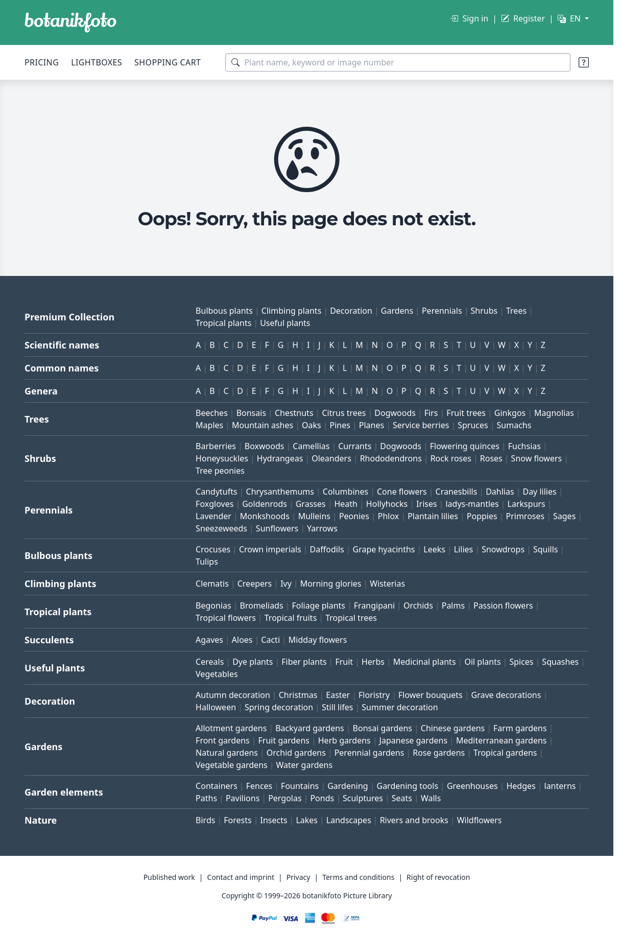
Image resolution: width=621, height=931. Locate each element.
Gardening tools (407, 786)
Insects (273, 820)
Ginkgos (510, 412)
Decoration (351, 310)
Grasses (311, 503)
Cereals (210, 661)
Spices (521, 661)
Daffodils (327, 549)
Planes (371, 425)
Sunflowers (277, 528)
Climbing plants (291, 310)
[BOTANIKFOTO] (70, 22)
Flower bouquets (430, 695)
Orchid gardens (296, 752)
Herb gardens (344, 740)
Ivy (286, 583)
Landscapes (348, 820)
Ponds (322, 798)
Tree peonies (220, 470)
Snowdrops (503, 549)
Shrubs (483, 310)
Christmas (298, 695)
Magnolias (554, 412)
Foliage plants (318, 605)
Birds (205, 820)
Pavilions (242, 798)
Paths (206, 798)
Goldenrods (264, 503)
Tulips (207, 561)
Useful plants (285, 323)
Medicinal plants (424, 661)
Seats (402, 798)
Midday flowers (318, 639)
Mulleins (314, 516)
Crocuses (213, 549)
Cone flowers (402, 491)
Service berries (421, 425)
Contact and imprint (240, 877)
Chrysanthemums (280, 491)
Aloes (242, 639)
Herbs (373, 661)
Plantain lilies (433, 516)
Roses (491, 458)
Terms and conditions (358, 877)
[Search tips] (584, 62)
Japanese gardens (413, 740)
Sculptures (363, 798)
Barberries (216, 446)
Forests (237, 820)
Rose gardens (439, 752)
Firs (431, 412)
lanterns (560, 786)
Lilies (463, 549)
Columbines (345, 491)
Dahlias (500, 491)
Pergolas (284, 798)
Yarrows (322, 528)
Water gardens (304, 765)
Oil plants (482, 661)
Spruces (473, 425)
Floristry (374, 695)
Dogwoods (395, 412)
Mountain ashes (262, 425)
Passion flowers (503, 605)
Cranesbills (456, 491)
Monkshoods (265, 516)
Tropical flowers (226, 617)
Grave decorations (506, 695)
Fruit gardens (283, 740)
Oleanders (331, 458)
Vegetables (217, 674)
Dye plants (252, 661)
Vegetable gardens (232, 765)
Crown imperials (270, 549)
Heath (345, 503)
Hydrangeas (280, 458)
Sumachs (514, 425)
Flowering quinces (464, 446)
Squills (545, 549)
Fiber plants (303, 661)
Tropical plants (223, 323)
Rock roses (451, 458)
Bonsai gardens (382, 728)
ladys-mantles (471, 503)
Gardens (397, 310)
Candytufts (216, 491)
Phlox (388, 516)
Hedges (520, 786)
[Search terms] (397, 62)
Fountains (300, 786)
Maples (209, 425)
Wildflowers (479, 820)
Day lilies (539, 491)
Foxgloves (214, 503)
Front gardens (223, 740)
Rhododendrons (391, 458)
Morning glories (331, 583)
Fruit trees (466, 412)
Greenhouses (472, 786)
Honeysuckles (222, 458)
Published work (169, 877)
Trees (516, 310)
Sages (564, 516)
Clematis (212, 583)
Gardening (347, 786)
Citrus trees (344, 412)
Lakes (307, 820)
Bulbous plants (224, 310)
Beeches (212, 412)
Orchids (418, 605)
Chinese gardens (453, 728)
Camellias (311, 446)
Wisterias (387, 583)
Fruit (344, 661)
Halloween (216, 707)
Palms (453, 605)
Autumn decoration (233, 695)
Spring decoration (279, 707)
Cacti (270, 639)
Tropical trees (351, 617)
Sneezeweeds (221, 528)
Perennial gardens (369, 752)
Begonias (213, 605)
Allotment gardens (231, 728)
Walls (431, 798)
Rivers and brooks (414, 820)
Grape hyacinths (384, 549)
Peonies (354, 516)
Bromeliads (261, 605)
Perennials (442, 310)
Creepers (254, 583)
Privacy (298, 877)
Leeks (434, 549)
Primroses (525, 516)
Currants (354, 446)
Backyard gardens (309, 728)
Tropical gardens (505, 752)
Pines (340, 425)
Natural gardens (227, 752)
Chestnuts (294, 412)
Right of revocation (438, 877)
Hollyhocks (387, 503)
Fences (259, 786)
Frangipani (374, 605)
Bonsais (251, 412)
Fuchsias (524, 446)
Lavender (213, 516)
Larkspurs (526, 503)
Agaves (209, 639)
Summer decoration (400, 707)
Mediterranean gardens (501, 740)
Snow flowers (536, 458)
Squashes (560, 661)
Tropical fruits (291, 617)
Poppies (482, 516)
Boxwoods (264, 446)
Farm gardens (520, 728)
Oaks (311, 425)
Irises (426, 503)
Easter (338, 695)
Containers (216, 786)
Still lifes (337, 707)
